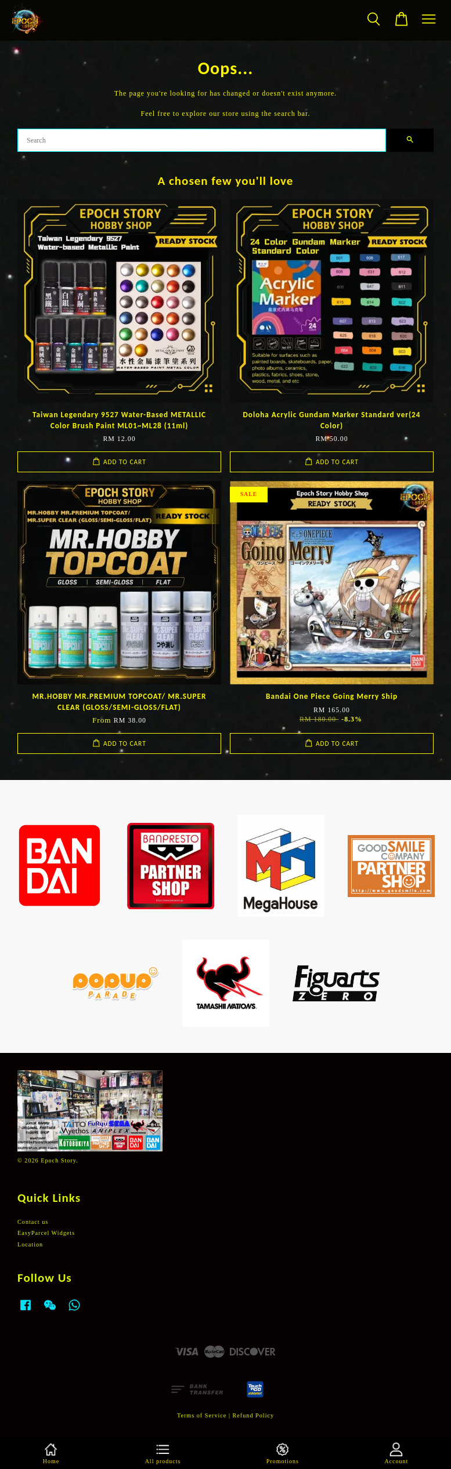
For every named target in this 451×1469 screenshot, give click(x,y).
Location (30, 1244)
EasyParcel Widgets (46, 1233)
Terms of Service (201, 1415)
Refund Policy (254, 1415)
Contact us (32, 1222)
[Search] (201, 140)
